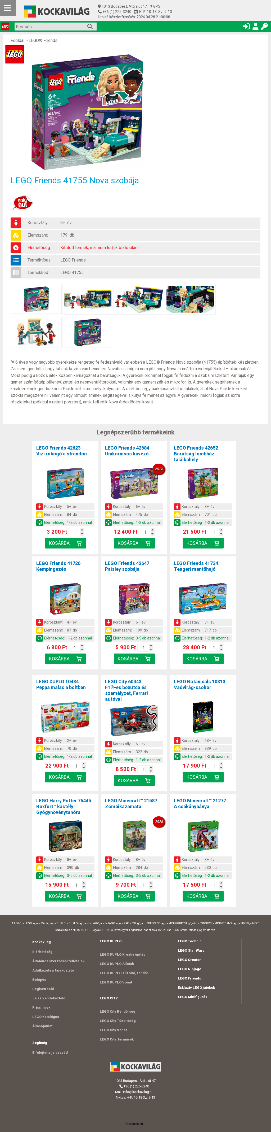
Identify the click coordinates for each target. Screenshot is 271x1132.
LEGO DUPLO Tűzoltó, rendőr (124, 973)
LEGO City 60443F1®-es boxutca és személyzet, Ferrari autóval (126, 690)
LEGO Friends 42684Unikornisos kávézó (127, 450)
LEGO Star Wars (191, 950)
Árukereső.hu (134, 1123)
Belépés (39, 980)
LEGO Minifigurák (192, 997)
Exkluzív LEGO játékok (196, 988)
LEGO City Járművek (117, 1039)
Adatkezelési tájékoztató (53, 970)
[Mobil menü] (8, 8)
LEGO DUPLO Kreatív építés (122, 954)
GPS (154, 6)
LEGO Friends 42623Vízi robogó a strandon (61, 450)
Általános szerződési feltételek (58, 961)
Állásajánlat (42, 1026)
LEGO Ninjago (189, 969)
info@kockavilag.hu (138, 1092)
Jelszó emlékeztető (48, 998)
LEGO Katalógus (45, 1017)
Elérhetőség (42, 952)
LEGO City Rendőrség (117, 1011)
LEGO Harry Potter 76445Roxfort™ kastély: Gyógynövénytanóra (63, 806)
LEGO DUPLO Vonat (116, 982)
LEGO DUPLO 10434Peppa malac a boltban (61, 684)
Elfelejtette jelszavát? (50, 1053)
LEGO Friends (73, 260)
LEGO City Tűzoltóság (118, 1021)
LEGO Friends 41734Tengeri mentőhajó (196, 566)
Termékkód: (38, 272)
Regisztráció (43, 989)
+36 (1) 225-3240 (116, 12)
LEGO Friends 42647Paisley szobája (127, 566)
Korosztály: (38, 222)
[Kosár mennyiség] (75, 532)
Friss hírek (41, 1007)
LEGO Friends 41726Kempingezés (58, 566)
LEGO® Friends (43, 40)
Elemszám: (38, 235)
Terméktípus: (39, 260)
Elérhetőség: (39, 247)
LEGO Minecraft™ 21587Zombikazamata (131, 803)
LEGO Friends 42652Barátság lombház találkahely (196, 453)
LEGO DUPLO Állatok (117, 964)
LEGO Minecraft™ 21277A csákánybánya (200, 803)
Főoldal (17, 40)
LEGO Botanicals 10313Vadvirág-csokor (199, 684)
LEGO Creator (189, 960)
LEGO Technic (190, 941)
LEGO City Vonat (113, 1030)
